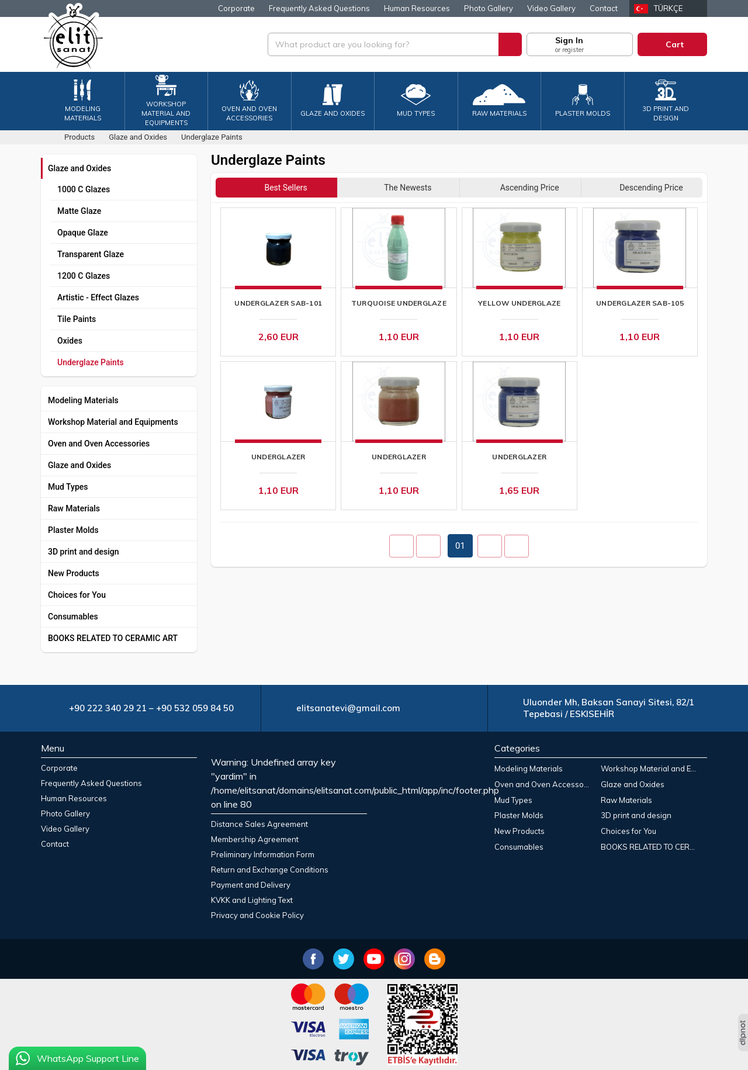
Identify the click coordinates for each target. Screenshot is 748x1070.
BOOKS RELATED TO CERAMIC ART (113, 638)
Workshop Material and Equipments (113, 422)
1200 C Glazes (83, 276)
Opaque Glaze (82, 232)
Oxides (69, 340)
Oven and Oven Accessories (99, 443)
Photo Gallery (488, 8)
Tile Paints (76, 319)
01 (460, 546)
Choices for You (77, 595)
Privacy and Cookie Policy (257, 915)
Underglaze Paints (90, 362)
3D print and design (83, 551)
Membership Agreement (255, 839)
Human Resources (417, 8)
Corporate (236, 8)
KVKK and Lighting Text (252, 900)
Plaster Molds (73, 530)
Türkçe (668, 8)
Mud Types (68, 486)
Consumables (73, 616)
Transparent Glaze (90, 254)
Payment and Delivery (250, 884)
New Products (73, 573)
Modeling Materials (83, 400)
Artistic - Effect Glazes (98, 297)
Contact (604, 8)
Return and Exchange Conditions (269, 869)
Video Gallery (551, 8)
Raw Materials (74, 508)
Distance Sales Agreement (259, 824)
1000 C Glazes (83, 189)
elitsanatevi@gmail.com (348, 708)
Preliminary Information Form (262, 854)
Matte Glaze (79, 211)
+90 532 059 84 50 (195, 708)
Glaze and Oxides (79, 168)
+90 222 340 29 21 (108, 708)
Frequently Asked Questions (319, 8)
